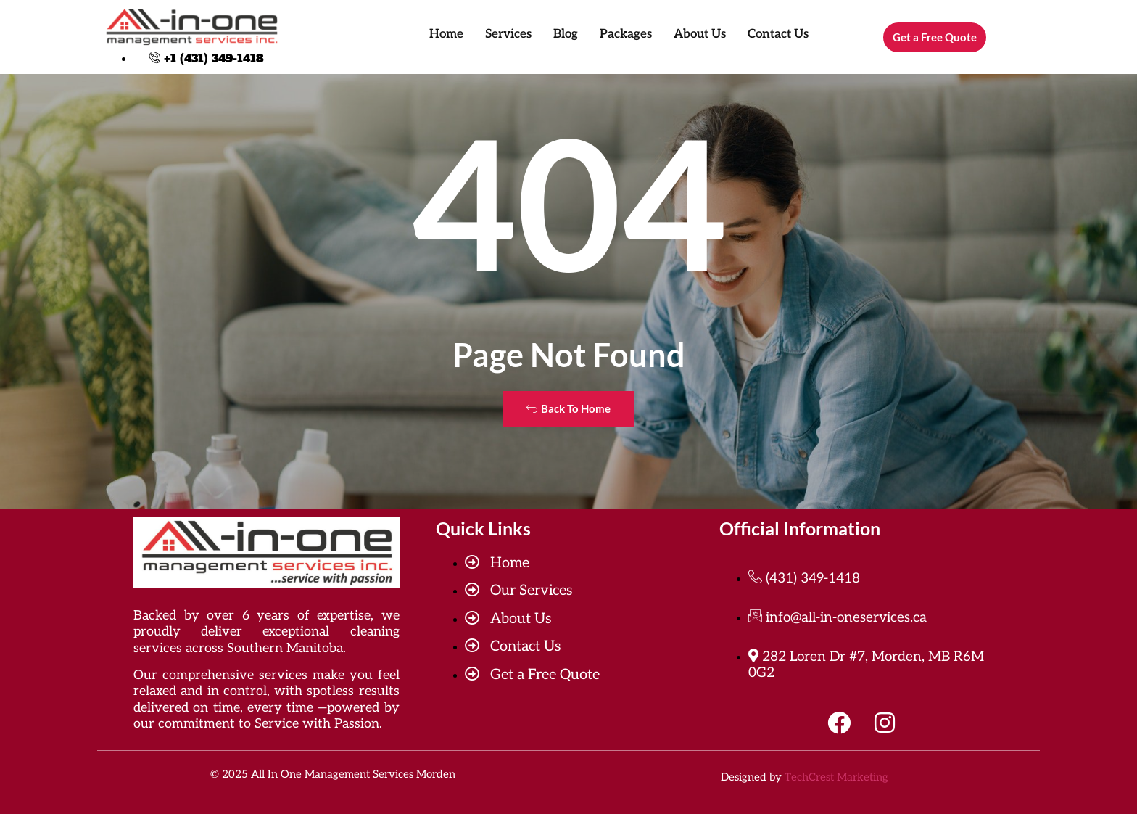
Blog (565, 34)
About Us (700, 34)
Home (446, 34)
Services (508, 34)
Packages (626, 34)
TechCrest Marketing (836, 777)
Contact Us (778, 34)
